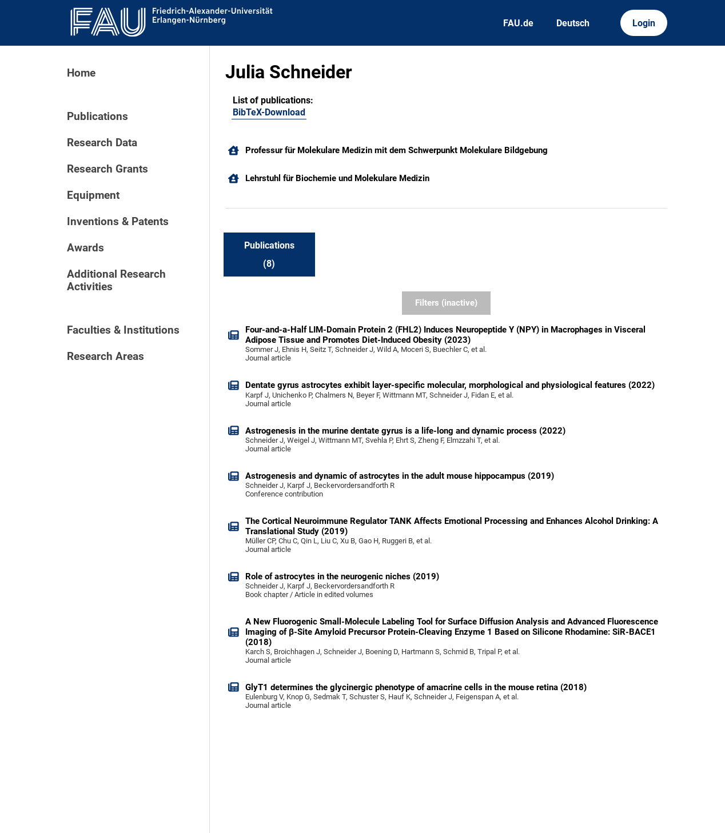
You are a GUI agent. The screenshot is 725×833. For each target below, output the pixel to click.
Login (643, 23)
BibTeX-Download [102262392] (269, 112)
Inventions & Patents (118, 221)
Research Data (102, 143)
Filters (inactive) (446, 303)
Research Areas (105, 356)
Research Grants (107, 169)
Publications (97, 116)
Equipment (93, 195)
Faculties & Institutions (123, 330)
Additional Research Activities (116, 280)
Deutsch (572, 23)
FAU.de (518, 23)
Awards (85, 248)
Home (81, 73)
